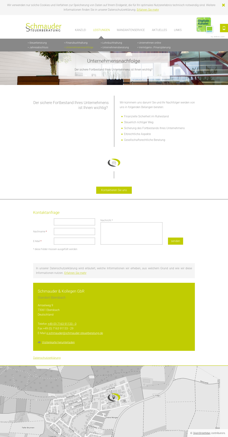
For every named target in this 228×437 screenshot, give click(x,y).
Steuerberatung (38, 42)
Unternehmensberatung (115, 47)
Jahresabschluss (38, 47)
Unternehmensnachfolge (79, 47)
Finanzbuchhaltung (76, 42)
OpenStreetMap (201, 433)
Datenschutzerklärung (47, 358)
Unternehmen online (150, 42)
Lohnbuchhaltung (112, 42)
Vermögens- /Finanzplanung (154, 47)
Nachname (40, 231)
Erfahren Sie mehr (148, 9)
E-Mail (37, 241)
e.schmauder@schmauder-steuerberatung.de (74, 333)
